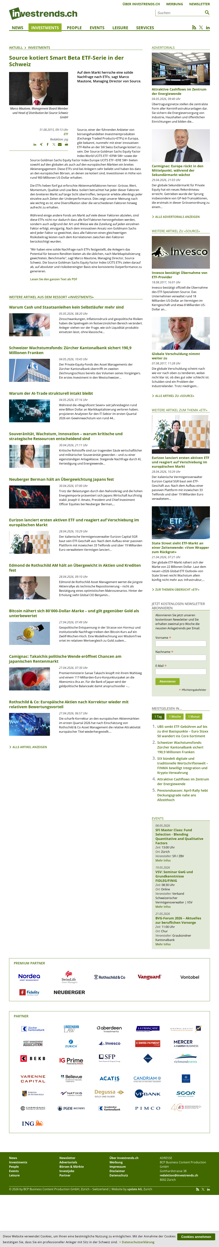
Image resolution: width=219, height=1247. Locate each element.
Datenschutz (119, 1175)
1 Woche (175, 717)
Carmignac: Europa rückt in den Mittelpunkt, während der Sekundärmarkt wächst (177, 170)
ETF (66, 134)
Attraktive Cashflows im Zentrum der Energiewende (179, 91)
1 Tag (158, 717)
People (74, 27)
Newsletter (199, 4)
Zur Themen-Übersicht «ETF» (177, 590)
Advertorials (163, 47)
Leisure (120, 27)
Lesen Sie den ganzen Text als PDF (53, 279)
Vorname (163, 637)
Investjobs (66, 1171)
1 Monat (194, 717)
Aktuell (16, 47)
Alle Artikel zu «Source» (174, 396)
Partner (21, 1016)
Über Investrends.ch (141, 4)
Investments (45, 27)
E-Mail (161, 665)
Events (97, 27)
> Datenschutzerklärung (137, 1242)
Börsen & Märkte (71, 1167)
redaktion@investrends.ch (179, 1175)
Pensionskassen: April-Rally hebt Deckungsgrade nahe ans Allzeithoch (182, 795)
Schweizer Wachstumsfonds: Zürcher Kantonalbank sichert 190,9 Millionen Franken (180, 747)
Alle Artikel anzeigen (30, 747)
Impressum (118, 1167)
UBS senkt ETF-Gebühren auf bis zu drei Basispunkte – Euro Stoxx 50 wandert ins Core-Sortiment (182, 731)
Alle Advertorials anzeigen (177, 217)
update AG (134, 1189)
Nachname (164, 651)
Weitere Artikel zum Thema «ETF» (179, 410)
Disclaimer (117, 1171)
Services (145, 27)
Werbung (174, 4)
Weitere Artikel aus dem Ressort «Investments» (51, 297)
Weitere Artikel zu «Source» (176, 231)
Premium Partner (29, 963)
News (17, 27)
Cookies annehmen (196, 1237)
